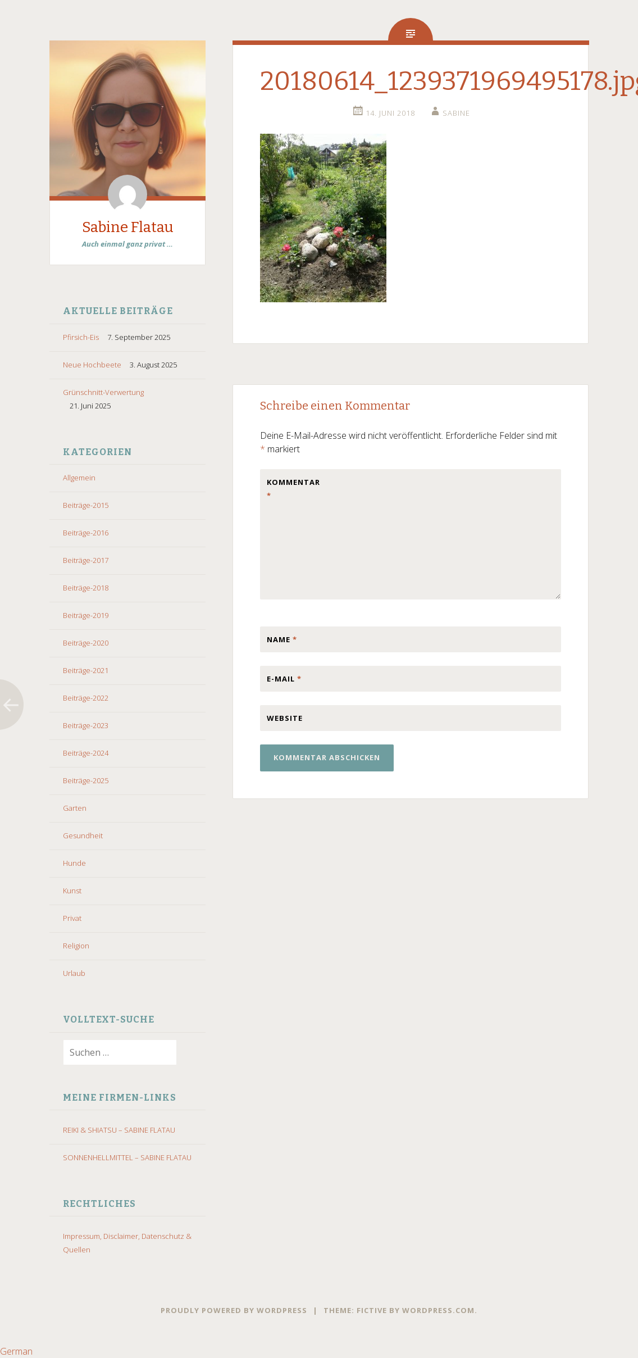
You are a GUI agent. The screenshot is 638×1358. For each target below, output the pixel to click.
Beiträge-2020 (85, 643)
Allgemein (79, 478)
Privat (72, 918)
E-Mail (284, 679)
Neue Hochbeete (92, 365)
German (16, 1351)
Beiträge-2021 (85, 670)
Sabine (456, 113)
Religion (76, 946)
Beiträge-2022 (85, 698)
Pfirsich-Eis (81, 337)
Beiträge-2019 (85, 615)
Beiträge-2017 (85, 560)
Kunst (72, 890)
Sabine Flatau (128, 227)
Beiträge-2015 (85, 505)
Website (285, 718)
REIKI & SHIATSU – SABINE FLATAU (119, 1130)
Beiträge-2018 (85, 588)
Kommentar (290, 489)
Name (282, 639)
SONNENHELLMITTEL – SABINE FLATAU (127, 1157)
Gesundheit (83, 835)
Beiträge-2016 (85, 533)
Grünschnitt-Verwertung (103, 392)
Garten (74, 808)
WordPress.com (438, 1310)
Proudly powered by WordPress (234, 1310)
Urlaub (74, 973)
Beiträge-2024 (85, 753)
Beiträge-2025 (85, 780)
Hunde (74, 863)
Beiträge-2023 (85, 725)
